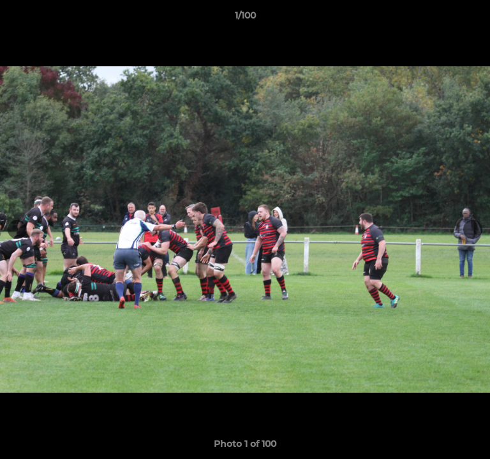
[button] (474, 18)
